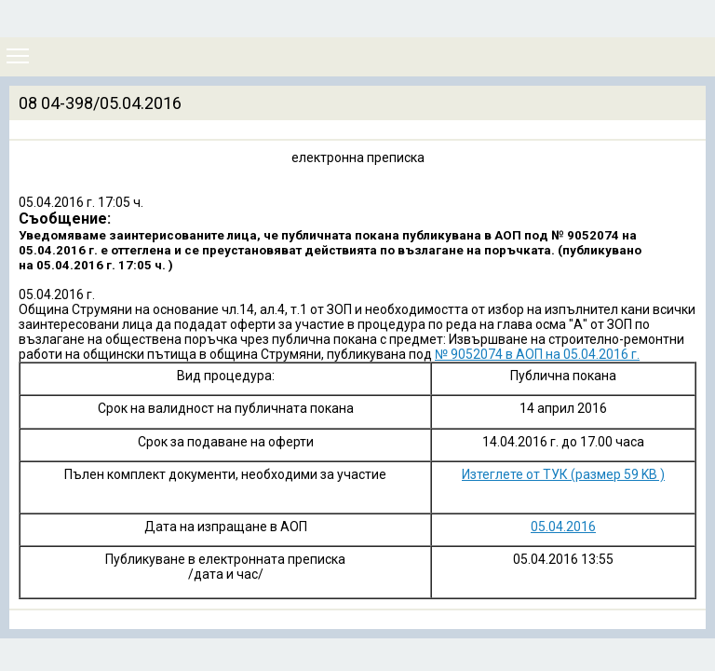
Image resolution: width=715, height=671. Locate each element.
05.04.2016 (563, 526)
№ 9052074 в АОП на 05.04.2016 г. (537, 354)
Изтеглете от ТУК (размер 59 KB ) (563, 474)
